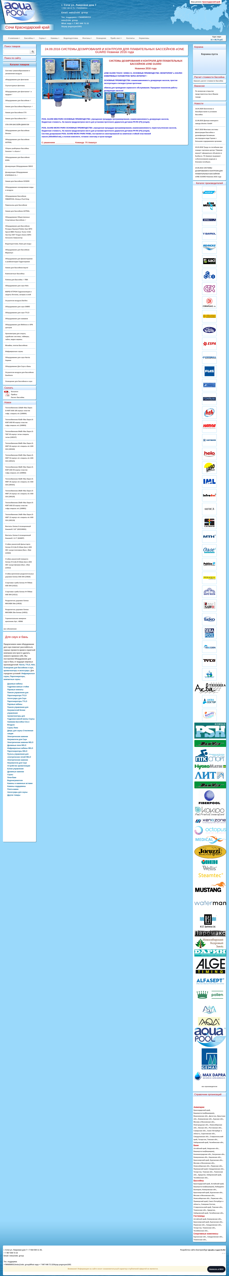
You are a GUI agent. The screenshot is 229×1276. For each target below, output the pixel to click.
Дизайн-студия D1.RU (216, 1250)
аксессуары (24, 671)
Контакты (130, 38)
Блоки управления (15, 769)
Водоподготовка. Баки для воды (18, 244)
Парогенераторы (17, 676)
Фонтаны (87, 38)
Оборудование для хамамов (16, 318)
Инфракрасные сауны (14, 351)
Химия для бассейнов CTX (15, 112)
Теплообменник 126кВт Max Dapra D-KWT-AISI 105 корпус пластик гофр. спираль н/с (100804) (18, 410)
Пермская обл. (216, 1166)
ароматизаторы (10, 671)
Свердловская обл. (201, 1136)
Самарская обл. (200, 1131)
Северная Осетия (208, 1204)
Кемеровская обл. (205, 1119)
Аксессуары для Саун (16, 698)
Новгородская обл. (201, 1125)
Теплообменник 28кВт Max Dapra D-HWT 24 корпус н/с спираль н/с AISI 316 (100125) (19, 493)
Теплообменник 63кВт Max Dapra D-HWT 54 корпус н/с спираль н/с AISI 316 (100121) (19, 458)
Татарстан (202, 1139)
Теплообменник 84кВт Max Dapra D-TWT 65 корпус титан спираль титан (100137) (19, 434)
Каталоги (14, 391)
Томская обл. (212, 1139)
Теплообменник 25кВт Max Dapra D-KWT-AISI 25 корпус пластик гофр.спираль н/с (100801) (19, 505)
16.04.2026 (206, 111)
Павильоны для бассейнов (16, 205)
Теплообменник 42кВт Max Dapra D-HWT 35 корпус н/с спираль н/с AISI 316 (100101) (19, 482)
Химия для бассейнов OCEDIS (17, 181)
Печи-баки (11, 777)
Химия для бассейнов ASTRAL (17, 211)
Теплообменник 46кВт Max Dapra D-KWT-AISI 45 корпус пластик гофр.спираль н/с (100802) (19, 470)
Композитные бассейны (15, 274)
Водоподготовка (71, 38)
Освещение (101, 38)
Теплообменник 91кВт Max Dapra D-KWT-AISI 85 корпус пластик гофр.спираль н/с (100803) (19, 422)
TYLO (27, 665)
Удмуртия (202, 1175)
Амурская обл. (213, 1148)
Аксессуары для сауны (17, 792)
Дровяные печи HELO (16, 745)
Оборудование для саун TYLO (17, 312)
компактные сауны (12, 679)
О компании (14, 38)
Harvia (22, 665)
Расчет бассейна (17, 397)
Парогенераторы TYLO (17, 701)
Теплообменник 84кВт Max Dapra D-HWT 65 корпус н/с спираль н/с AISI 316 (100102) (19, 446)
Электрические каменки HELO (20, 742)
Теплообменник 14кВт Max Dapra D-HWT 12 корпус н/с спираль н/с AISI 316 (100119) (19, 517)
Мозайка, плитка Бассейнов (16, 345)
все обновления (10, 629)
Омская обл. (203, 1128)
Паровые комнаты (15, 690)
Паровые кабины (14, 704)
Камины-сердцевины (16, 786)
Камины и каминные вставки (20, 783)
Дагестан (212, 1116)
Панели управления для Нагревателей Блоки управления (17, 710)
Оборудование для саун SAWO (17, 306)
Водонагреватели (15, 780)
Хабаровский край (201, 1142)
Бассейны (29, 38)
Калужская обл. (218, 1154)
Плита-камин (12, 789)
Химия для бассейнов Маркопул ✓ (19, 106)
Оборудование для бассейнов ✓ (18, 100)
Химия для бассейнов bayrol (16, 268)
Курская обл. (218, 1119)
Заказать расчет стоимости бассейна (208, 81)
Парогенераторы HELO (17, 751)
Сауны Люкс (12, 728)
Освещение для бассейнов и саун (18, 381)
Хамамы (55, 38)
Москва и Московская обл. (204, 1122)
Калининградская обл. (202, 1154)
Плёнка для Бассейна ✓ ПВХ (16, 280)
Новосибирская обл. (202, 1166)
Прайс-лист (116, 38)
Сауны (42, 38)
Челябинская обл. (216, 1142)
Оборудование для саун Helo (16, 286)
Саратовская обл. (208, 1133)
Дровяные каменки (15, 772)
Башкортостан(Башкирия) (204, 1113)
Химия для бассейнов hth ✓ (16, 118)
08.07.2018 (208, 135)
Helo (33, 665)
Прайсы (14, 394)
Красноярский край (201, 1160)
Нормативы (144, 38)
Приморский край (201, 1169)
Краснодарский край (202, 1110)
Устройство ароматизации (18, 766)
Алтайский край (200, 1148)
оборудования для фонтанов (17, 79)
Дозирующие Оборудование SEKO (19, 166)
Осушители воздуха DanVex (16, 300)
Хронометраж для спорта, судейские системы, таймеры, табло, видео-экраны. (17, 336)
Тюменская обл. (200, 1210)
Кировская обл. (215, 1157)
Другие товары (13, 795)
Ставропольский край (202, 1207)
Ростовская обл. (215, 1128)
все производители (209, 1086)
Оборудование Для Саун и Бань (18, 366)
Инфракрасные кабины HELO (20, 748)
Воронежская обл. (201, 1116)
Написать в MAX (216, 1269)
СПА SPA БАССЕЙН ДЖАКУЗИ (17, 124)
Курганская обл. (216, 1160)
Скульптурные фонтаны (15, 85)
